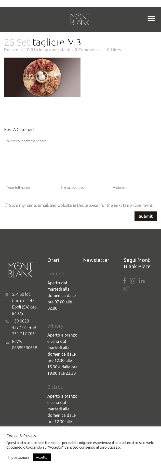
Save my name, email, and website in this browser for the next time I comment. (81, 205)
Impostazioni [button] (18, 457)
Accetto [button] (42, 457)
